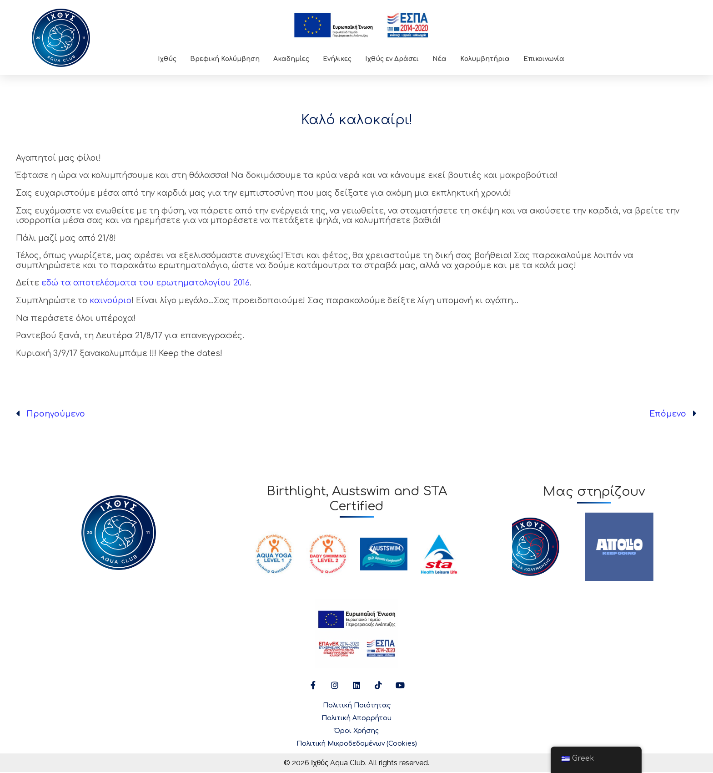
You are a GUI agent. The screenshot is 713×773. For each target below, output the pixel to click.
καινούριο (110, 300)
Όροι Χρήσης (356, 731)
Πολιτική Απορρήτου (356, 718)
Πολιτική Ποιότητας (357, 705)
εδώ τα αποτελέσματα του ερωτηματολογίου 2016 (145, 282)
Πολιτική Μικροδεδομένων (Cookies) (356, 744)
